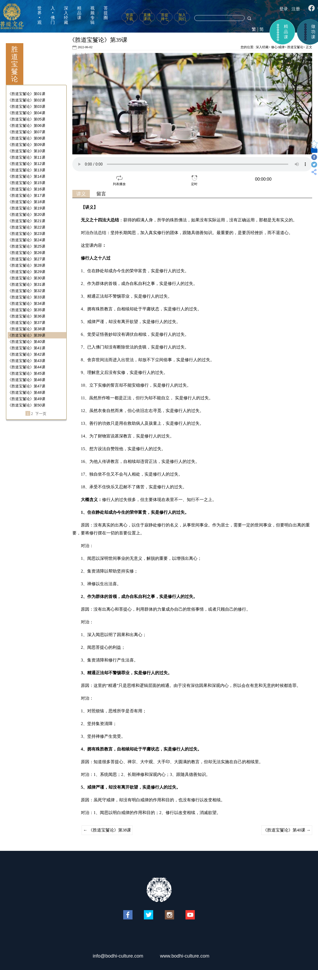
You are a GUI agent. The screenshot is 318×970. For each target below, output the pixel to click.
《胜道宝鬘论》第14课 (26, 176)
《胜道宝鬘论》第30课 (26, 278)
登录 (283, 9)
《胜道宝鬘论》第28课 (26, 265)
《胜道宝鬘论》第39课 (26, 335)
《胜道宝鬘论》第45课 (26, 373)
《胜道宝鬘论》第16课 (26, 189)
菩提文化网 (12, 16)
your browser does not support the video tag (192, 164)
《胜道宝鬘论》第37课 (26, 322)
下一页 (40, 414)
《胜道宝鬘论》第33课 (26, 297)
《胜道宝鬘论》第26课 (26, 253)
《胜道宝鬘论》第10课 (26, 151)
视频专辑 (92, 15)
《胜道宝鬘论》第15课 (26, 183)
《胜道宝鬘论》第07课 (26, 132)
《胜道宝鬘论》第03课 (26, 106)
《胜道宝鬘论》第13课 (26, 170)
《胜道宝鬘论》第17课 (26, 195)
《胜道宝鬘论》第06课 (26, 125)
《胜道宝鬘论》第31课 (26, 284)
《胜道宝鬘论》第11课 (26, 157)
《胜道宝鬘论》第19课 (26, 208)
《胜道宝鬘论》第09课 (26, 144)
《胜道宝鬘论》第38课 (26, 329)
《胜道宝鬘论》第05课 (26, 119)
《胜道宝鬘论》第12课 (26, 164)
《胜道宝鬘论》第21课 (26, 221)
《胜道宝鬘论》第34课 (26, 303)
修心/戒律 (278, 47)
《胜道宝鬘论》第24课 (26, 240)
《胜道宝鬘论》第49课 (26, 399)
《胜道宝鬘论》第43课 (26, 361)
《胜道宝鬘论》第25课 (26, 246)
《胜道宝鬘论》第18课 (26, 202)
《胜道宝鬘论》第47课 (26, 386)
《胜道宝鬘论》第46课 (26, 380)
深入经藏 (66, 15)
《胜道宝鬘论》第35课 (26, 310)
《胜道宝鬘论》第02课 (26, 100)
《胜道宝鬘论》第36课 (26, 316)
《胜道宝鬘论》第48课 (26, 392)
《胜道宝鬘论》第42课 (26, 354)
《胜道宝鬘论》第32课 (26, 291)
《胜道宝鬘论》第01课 (26, 94)
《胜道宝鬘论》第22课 (26, 227)
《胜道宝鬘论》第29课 (26, 272)
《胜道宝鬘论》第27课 (26, 259)
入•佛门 (53, 15)
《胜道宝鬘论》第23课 (26, 233)
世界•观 (39, 15)
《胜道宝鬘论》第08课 (26, 138)
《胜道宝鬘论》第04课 (26, 113)
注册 (296, 9)
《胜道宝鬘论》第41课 (26, 348)
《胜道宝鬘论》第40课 (26, 341)
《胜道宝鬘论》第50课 (26, 405)
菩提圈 (106, 13)
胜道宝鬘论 (295, 47)
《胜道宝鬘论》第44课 (26, 367)
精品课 (79, 13)
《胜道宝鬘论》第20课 (26, 214)
